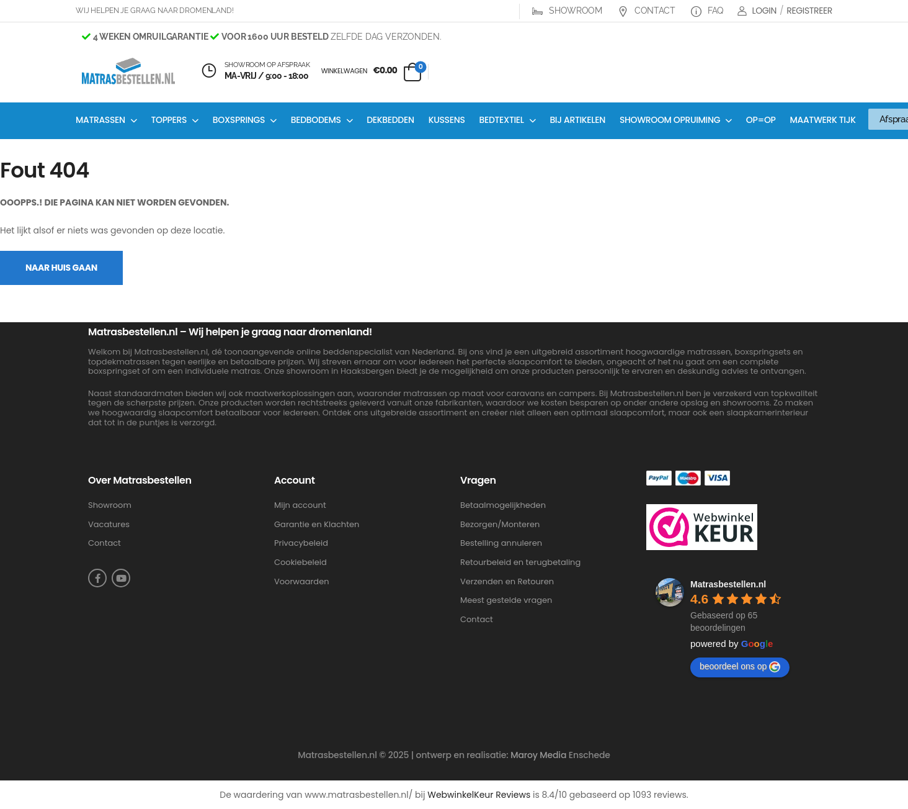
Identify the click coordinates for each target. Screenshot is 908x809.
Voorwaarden (301, 582)
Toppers (169, 120)
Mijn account (300, 505)
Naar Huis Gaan (61, 267)
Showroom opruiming (670, 120)
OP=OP (761, 120)
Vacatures (109, 525)
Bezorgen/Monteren (500, 525)
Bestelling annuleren (501, 543)
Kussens (447, 120)
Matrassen (100, 120)
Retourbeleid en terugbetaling (520, 562)
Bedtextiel (501, 120)
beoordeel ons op (740, 666)
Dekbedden (390, 120)
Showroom (567, 11)
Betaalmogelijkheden (503, 505)
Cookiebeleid (300, 562)
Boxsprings (239, 120)
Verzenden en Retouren (507, 582)
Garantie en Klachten (316, 525)
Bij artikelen (577, 120)
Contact (646, 11)
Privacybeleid (301, 543)
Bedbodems (316, 120)
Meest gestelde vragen (506, 600)
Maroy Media (538, 755)
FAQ (707, 11)
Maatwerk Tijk (823, 120)
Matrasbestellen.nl (728, 584)
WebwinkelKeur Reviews (478, 795)
